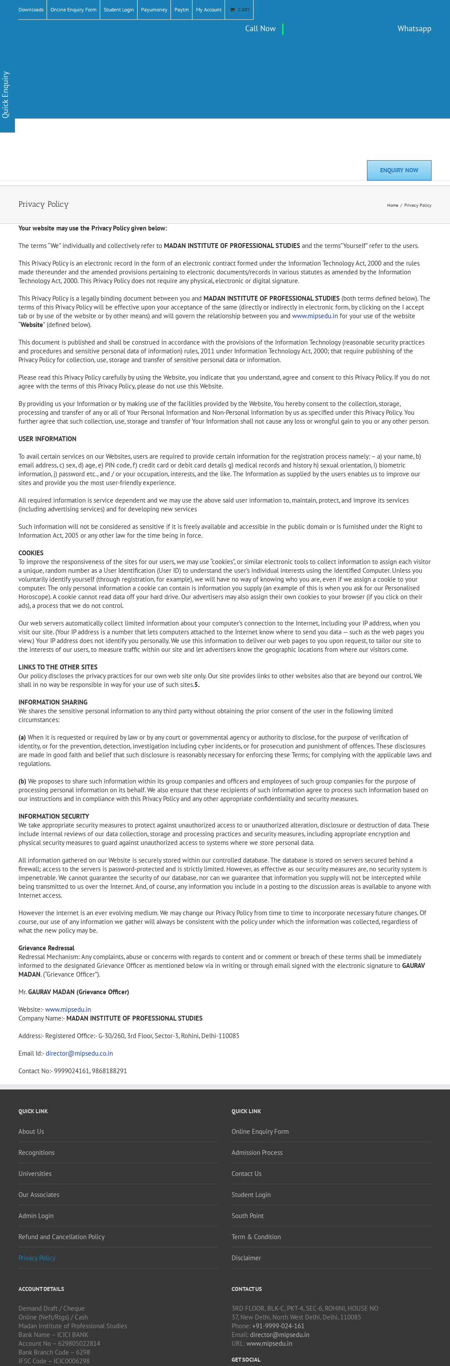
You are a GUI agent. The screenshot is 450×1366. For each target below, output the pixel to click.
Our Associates (38, 1194)
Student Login (119, 9)
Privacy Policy (36, 1258)
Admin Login (36, 1215)
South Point (248, 1215)
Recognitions (36, 1152)
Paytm (181, 9)
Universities (34, 1173)
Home (392, 205)
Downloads (31, 9)
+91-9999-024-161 (278, 1326)
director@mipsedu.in (279, 1334)
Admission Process (257, 1152)
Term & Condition (256, 1237)
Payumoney (154, 9)
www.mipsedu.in (269, 1343)
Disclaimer (246, 1258)
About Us (31, 1131)
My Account (208, 9)
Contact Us (246, 1173)
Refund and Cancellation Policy (61, 1237)
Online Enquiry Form (74, 9)
